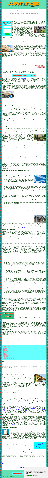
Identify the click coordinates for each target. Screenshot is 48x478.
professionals (23, 423)
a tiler (13, 410)
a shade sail (19, 210)
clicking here (14, 424)
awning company (28, 450)
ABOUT (37, 8)
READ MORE (28, 343)
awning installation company (20, 28)
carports (17, 363)
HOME (32, 8)
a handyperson (33, 409)
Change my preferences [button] (35, 475)
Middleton (24, 78)
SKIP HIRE (21, 408)
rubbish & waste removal (35, 408)
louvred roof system (19, 157)
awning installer (22, 302)
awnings (13, 39)
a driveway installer (36, 407)
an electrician (24, 410)
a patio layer (36, 410)
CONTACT (40, 8)
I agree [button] (27, 475)
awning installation (22, 424)
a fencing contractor (20, 409)
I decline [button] (30, 475)
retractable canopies (30, 436)
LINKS (34, 8)
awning (3, 17)
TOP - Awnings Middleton (7, 463)
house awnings (19, 435)
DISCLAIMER (43, 8)
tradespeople (12, 407)
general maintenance (6, 409)
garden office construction (7, 408)
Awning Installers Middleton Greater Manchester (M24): (13, 15)
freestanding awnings (6, 43)
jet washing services (21, 407)
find (5, 416)
